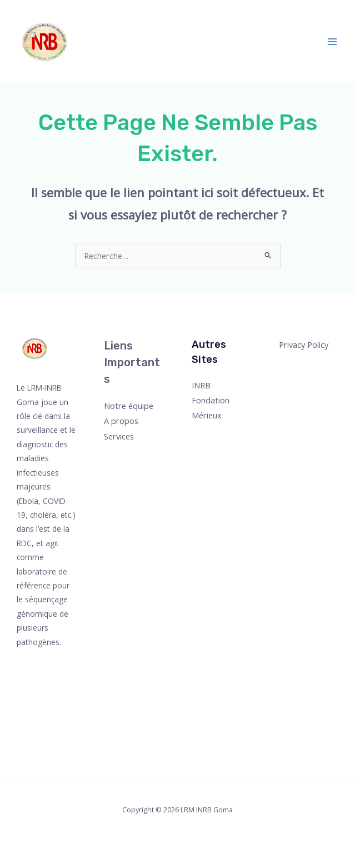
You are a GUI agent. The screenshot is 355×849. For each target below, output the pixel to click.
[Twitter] (37, 679)
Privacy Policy (303, 344)
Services (119, 436)
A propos (121, 420)
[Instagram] (42, 694)
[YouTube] (41, 709)
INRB (201, 385)
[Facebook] (42, 664)
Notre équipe (128, 405)
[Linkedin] (40, 724)
